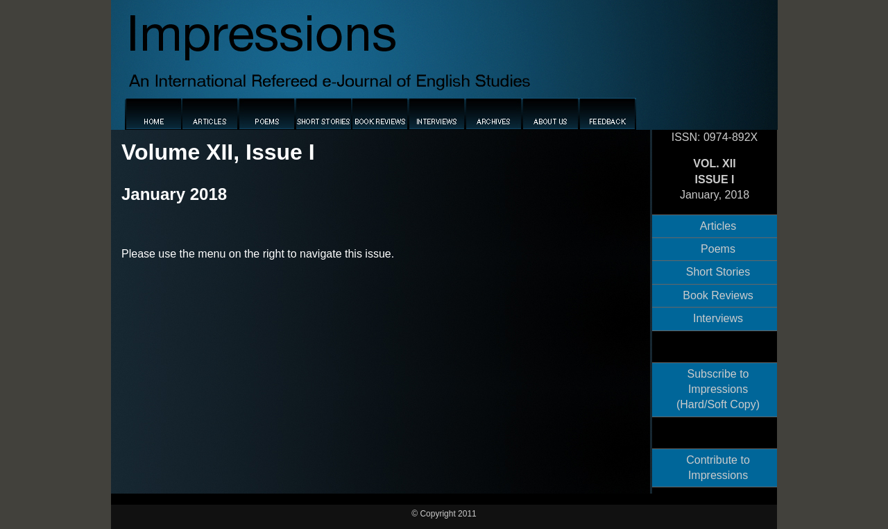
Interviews (718, 318)
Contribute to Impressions (718, 467)
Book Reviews (718, 295)
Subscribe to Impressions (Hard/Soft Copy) (718, 389)
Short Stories (718, 272)
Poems (718, 249)
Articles (718, 226)
